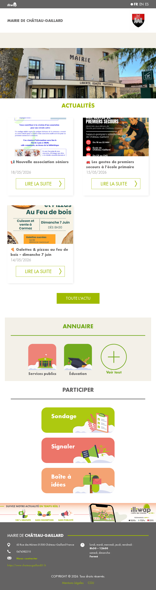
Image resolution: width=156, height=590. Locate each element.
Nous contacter (26, 558)
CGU (91, 583)
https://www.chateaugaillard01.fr (26, 565)
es (147, 4)
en (142, 4)
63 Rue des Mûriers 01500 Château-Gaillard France (45, 544)
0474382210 (23, 551)
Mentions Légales (73, 583)
